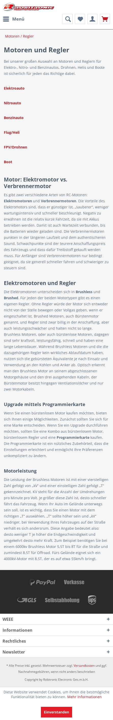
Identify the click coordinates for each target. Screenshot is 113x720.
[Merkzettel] (80, 19)
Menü (13, 18)
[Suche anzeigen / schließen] (67, 19)
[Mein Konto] (92, 19)
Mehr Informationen (84, 696)
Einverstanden (56, 712)
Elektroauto (14, 88)
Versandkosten (84, 665)
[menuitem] (13, 19)
